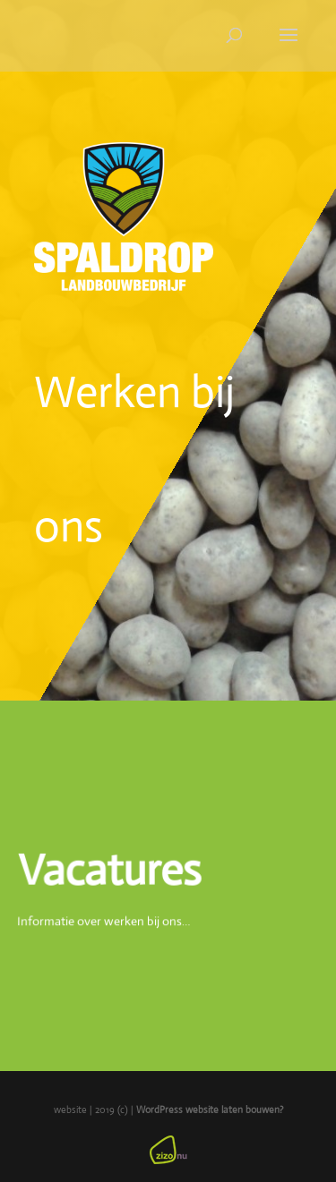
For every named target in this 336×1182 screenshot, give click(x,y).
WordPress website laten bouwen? (209, 1109)
